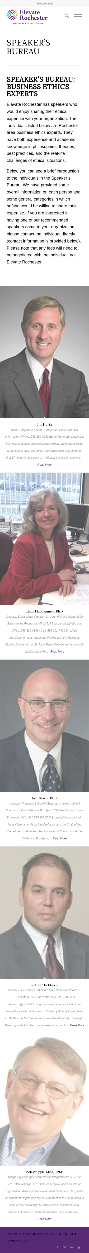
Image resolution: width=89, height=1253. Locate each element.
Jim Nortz (44, 425)
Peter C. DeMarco (44, 985)
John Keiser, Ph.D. (44, 798)
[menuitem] (64, 16)
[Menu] (75, 16)
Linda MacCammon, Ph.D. (45, 611)
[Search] (64, 16)
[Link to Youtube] (78, 1247)
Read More (44, 464)
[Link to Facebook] (57, 1247)
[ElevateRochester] (37, 16)
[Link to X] (64, 1247)
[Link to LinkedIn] (71, 1247)
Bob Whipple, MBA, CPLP (44, 1172)
